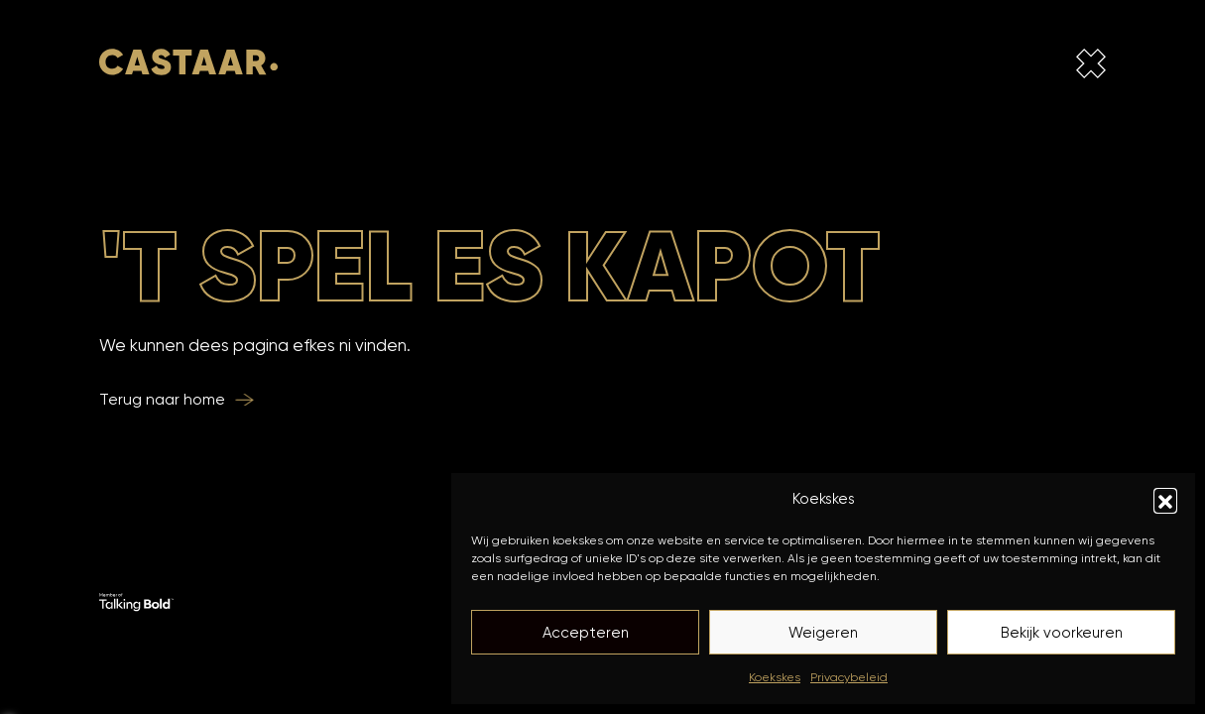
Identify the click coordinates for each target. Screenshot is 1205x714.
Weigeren (823, 633)
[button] (1165, 500)
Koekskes (774, 676)
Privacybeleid (849, 676)
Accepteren (585, 633)
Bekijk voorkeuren (1062, 633)
